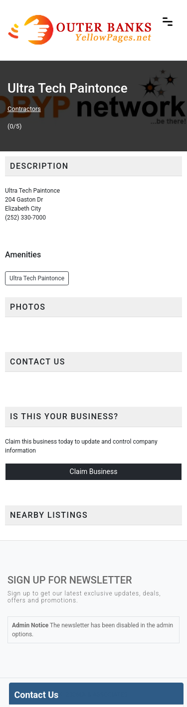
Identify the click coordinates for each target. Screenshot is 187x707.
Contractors (24, 109)
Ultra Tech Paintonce (36, 278)
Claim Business (94, 471)
